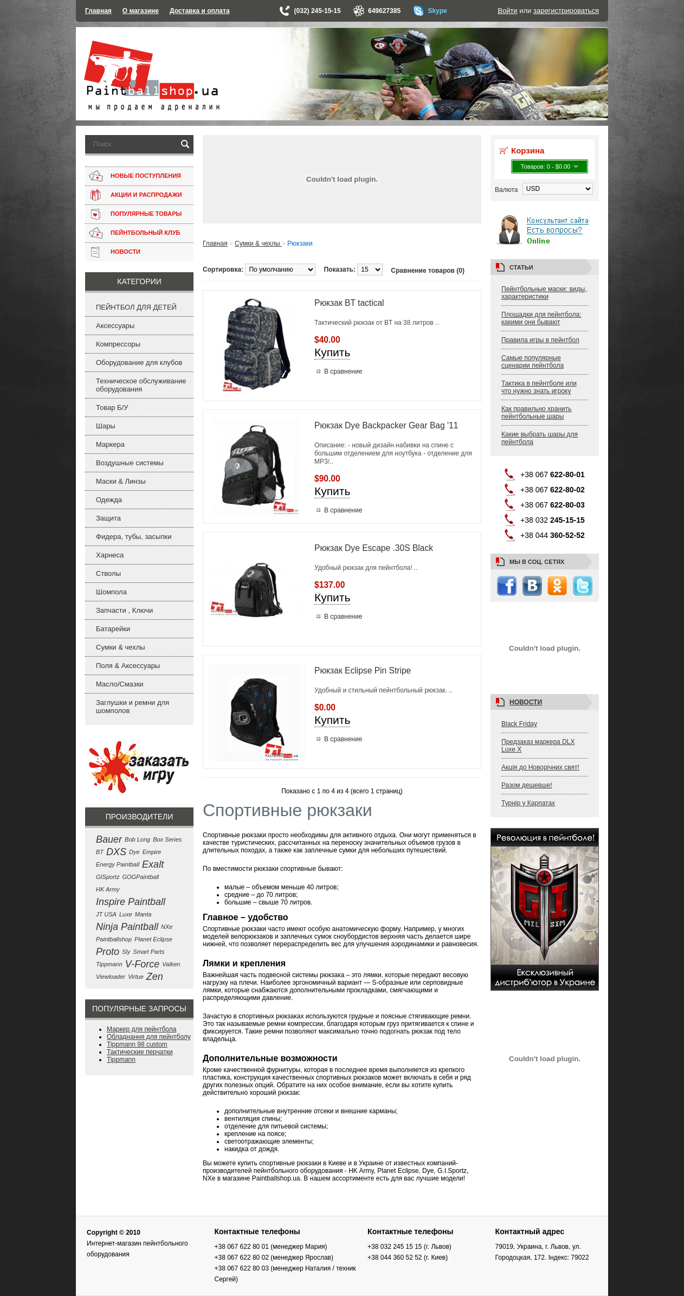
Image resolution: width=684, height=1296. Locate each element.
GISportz (107, 877)
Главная (98, 11)
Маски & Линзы (121, 481)
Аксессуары (115, 326)
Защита (108, 518)
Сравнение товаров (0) (427, 270)
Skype (437, 11)
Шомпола (111, 592)
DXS (116, 851)
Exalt (153, 864)
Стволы (108, 573)
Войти (507, 11)
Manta (143, 914)
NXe (166, 926)
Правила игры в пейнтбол (540, 340)
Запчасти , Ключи (124, 610)
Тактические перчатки (140, 1052)
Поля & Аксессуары (128, 666)
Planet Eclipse (153, 939)
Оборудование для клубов (139, 362)
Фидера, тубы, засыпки (133, 536)
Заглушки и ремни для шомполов (132, 706)
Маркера (110, 444)
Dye (134, 852)
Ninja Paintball (127, 926)
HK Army (108, 889)
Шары (105, 426)
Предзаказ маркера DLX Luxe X (538, 745)
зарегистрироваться (566, 11)
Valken (171, 964)
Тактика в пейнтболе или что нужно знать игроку (539, 387)
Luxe (125, 914)
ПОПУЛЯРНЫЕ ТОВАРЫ (146, 213)
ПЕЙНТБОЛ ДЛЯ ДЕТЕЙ (136, 307)
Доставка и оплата (200, 11)
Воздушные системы (130, 463)
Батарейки (113, 629)
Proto (107, 951)
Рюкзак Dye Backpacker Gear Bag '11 (386, 425)
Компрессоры (118, 344)
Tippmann (109, 964)
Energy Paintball (117, 864)
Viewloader (110, 976)
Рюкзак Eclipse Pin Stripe (362, 670)
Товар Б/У (112, 407)
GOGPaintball (140, 877)
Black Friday (519, 724)
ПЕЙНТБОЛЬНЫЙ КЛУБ (145, 232)
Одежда (109, 500)
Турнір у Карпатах (528, 803)
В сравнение (343, 371)
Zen (154, 976)
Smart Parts (148, 951)
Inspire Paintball (130, 901)
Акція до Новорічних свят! (540, 767)
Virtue (136, 976)
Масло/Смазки (120, 684)
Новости (525, 702)
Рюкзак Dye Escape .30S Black (373, 548)
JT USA (106, 914)
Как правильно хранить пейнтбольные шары (536, 412)
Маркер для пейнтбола (141, 1029)
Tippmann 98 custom (137, 1044)
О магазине (140, 11)
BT (100, 852)
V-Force (142, 964)
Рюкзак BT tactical (349, 302)
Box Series (167, 839)
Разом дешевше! (526, 785)
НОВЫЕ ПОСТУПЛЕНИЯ (146, 175)
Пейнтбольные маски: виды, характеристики (544, 292)
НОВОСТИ (125, 251)
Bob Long (137, 839)
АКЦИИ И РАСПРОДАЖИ (146, 194)
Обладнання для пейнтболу (149, 1037)
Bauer (109, 839)
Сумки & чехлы (120, 647)
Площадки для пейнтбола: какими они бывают (541, 318)
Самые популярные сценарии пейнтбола (532, 361)
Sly (126, 951)
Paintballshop (114, 939)
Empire (152, 852)
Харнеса (110, 555)
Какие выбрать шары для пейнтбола (539, 438)
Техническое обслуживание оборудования (141, 385)
